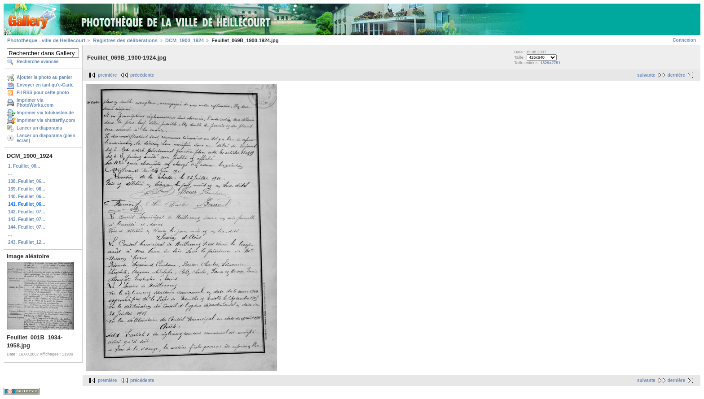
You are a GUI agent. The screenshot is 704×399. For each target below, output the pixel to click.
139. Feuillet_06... (26, 188)
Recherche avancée (37, 61)
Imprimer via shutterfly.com (46, 120)
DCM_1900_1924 (184, 40)
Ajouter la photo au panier (44, 77)
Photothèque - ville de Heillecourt (46, 40)
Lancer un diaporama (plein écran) (46, 138)
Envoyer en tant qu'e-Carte (45, 84)
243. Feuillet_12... (26, 242)
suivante (646, 75)
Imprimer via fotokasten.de (45, 112)
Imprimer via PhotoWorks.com (35, 103)
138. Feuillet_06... (26, 181)
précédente (142, 75)
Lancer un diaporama (39, 128)
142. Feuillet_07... (26, 211)
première (107, 75)
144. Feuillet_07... (26, 227)
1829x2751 (550, 63)
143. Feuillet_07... (26, 219)
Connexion (684, 40)
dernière (676, 75)
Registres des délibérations (125, 40)
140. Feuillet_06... (26, 196)
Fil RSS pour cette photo (43, 92)
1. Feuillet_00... (24, 166)
